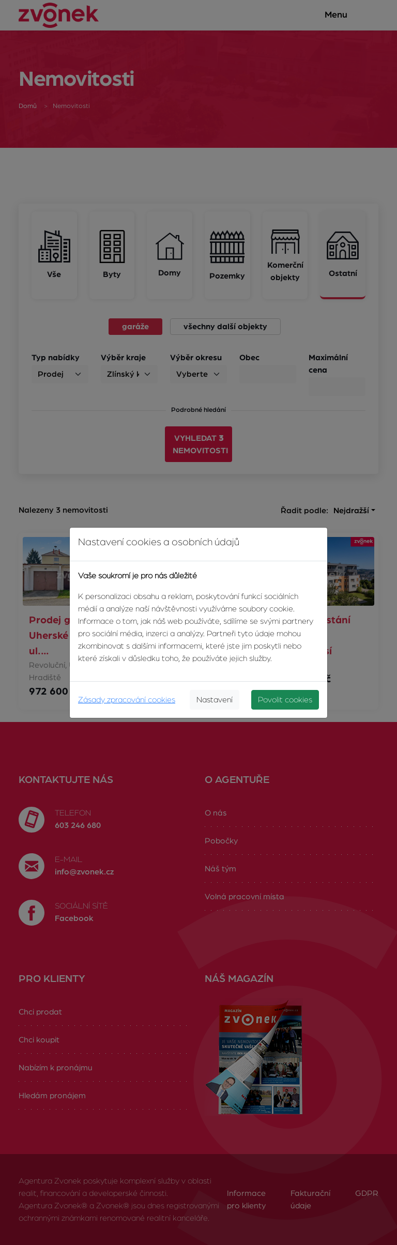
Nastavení (214, 700)
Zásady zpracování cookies (126, 700)
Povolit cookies (285, 700)
